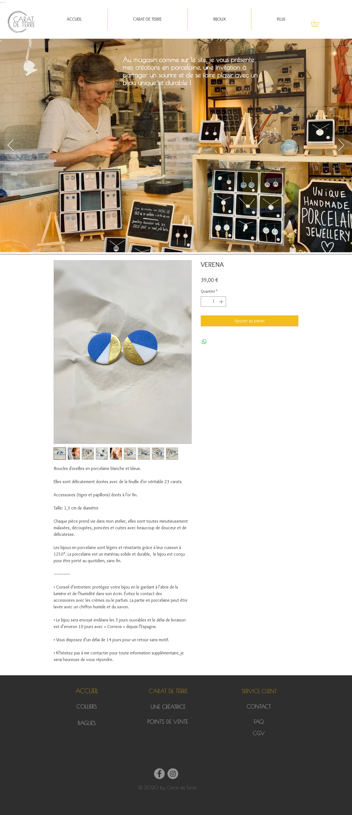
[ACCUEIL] (86, 691)
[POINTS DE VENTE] (167, 722)
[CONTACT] (258, 706)
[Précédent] (10, 145)
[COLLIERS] (86, 706)
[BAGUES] (86, 723)
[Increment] (221, 301)
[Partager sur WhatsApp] (204, 341)
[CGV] (258, 733)
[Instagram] (172, 773)
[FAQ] (258, 721)
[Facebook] (159, 773)
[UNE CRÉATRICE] (168, 706)
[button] (147, 19)
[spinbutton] (213, 301)
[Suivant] (341, 145)
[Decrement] (205, 301)
